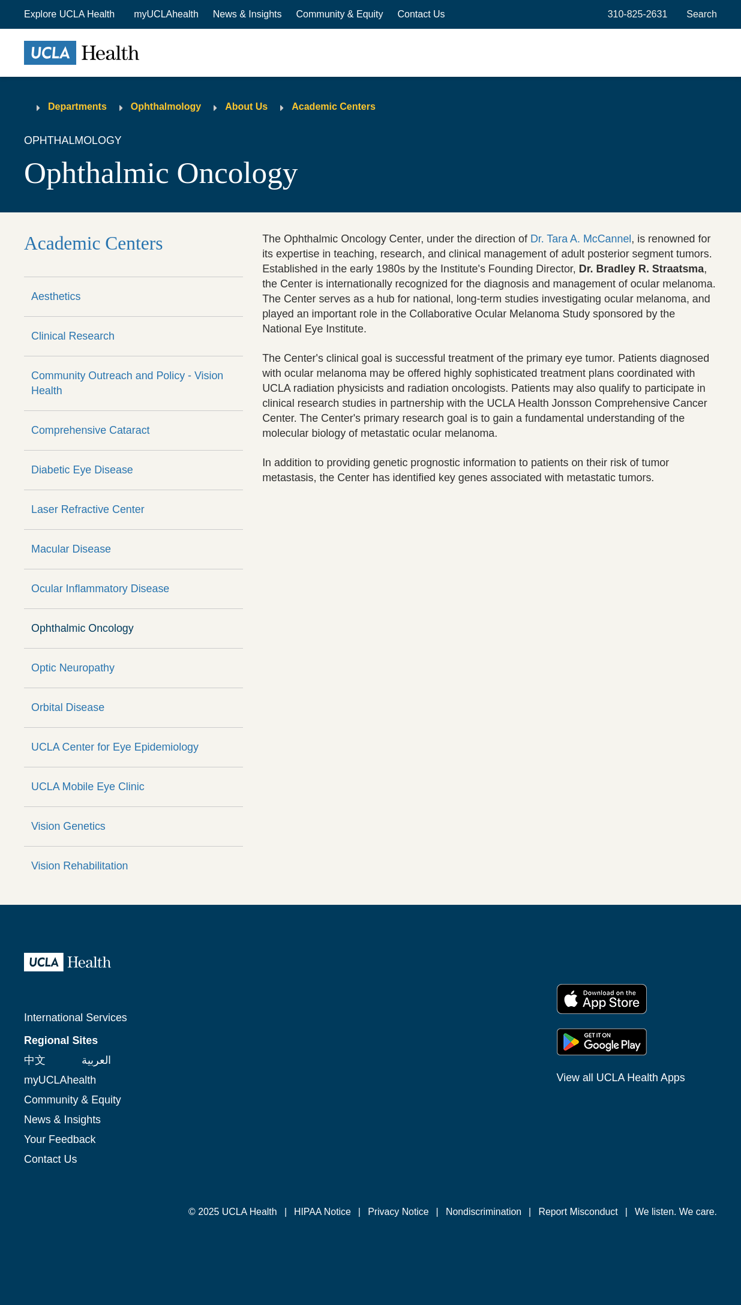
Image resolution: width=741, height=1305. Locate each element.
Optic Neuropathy (73, 668)
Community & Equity (339, 14)
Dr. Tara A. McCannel (580, 239)
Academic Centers (334, 106)
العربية (96, 1060)
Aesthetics (55, 296)
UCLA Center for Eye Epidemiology (115, 747)
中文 (35, 1060)
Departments (77, 106)
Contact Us (421, 14)
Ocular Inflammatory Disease (100, 589)
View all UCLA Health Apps (621, 1078)
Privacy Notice (398, 1212)
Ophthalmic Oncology (82, 628)
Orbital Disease (67, 707)
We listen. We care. (676, 1212)
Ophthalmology (166, 106)
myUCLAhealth (166, 14)
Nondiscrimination (483, 1212)
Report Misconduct (577, 1212)
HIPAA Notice (322, 1212)
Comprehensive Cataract (90, 430)
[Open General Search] (699, 14)
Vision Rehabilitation (79, 866)
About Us (246, 106)
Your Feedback (59, 1139)
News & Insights (247, 14)
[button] (70, 14)
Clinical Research (73, 336)
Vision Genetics (68, 826)
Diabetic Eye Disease (82, 470)
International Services (75, 1018)
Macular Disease (71, 549)
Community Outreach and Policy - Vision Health (127, 383)
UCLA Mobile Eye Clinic (88, 787)
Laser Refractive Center (88, 509)
